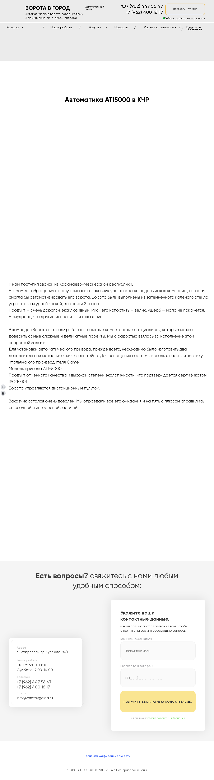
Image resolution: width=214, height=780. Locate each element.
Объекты (195, 29)
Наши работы (62, 27)
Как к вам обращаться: (136, 638)
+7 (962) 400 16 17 (33, 686)
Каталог (13, 27)
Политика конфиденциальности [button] (107, 756)
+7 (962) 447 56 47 (34, 681)
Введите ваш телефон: (136, 665)
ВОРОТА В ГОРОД (47, 8)
